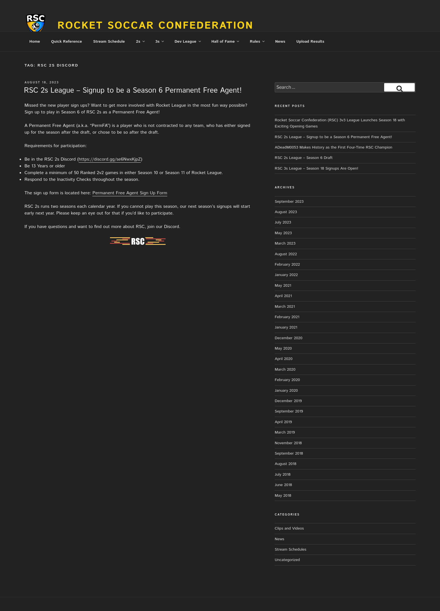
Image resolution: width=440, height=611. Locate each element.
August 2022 (286, 254)
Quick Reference (66, 41)
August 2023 (286, 212)
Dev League (188, 41)
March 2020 (285, 369)
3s (160, 41)
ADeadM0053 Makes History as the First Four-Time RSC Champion (333, 147)
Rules (257, 41)
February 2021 (287, 317)
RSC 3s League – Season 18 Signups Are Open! (316, 168)
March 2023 (285, 243)
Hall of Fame (225, 41)
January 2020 (286, 390)
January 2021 (286, 327)
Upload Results (310, 41)
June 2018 (283, 485)
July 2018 (282, 474)
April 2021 (283, 296)
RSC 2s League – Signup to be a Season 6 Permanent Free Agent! (133, 90)
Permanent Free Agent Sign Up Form (129, 193)
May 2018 (283, 495)
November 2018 (288, 443)
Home (34, 41)
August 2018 (285, 464)
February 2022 (287, 264)
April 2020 (283, 359)
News (280, 41)
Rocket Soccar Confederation (156, 26)
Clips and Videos (289, 528)
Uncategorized (287, 560)
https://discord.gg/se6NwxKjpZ (110, 159)
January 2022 (286, 275)
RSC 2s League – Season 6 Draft (304, 158)
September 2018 (289, 453)
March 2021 (285, 306)
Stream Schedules (290, 549)
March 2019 (285, 432)
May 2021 (283, 285)
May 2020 (283, 348)
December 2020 (288, 338)
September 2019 (289, 411)
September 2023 (289, 201)
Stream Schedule (109, 41)
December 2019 (288, 401)
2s (140, 41)
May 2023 (283, 233)
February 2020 (287, 380)
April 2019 (283, 422)
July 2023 (283, 222)
